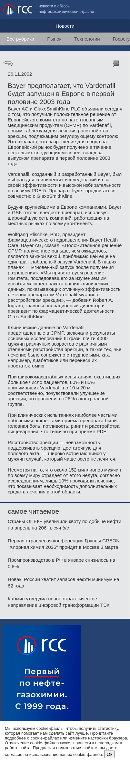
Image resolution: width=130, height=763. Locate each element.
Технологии (87, 39)
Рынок (54, 39)
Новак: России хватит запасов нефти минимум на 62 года (63, 582)
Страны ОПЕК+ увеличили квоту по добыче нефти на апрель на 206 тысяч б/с (64, 524)
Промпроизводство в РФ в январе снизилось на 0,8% (61, 563)
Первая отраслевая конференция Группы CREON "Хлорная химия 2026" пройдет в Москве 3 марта (64, 544)
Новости (64, 26)
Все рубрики (20, 39)
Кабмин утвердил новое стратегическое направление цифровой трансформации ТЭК (58, 602)
